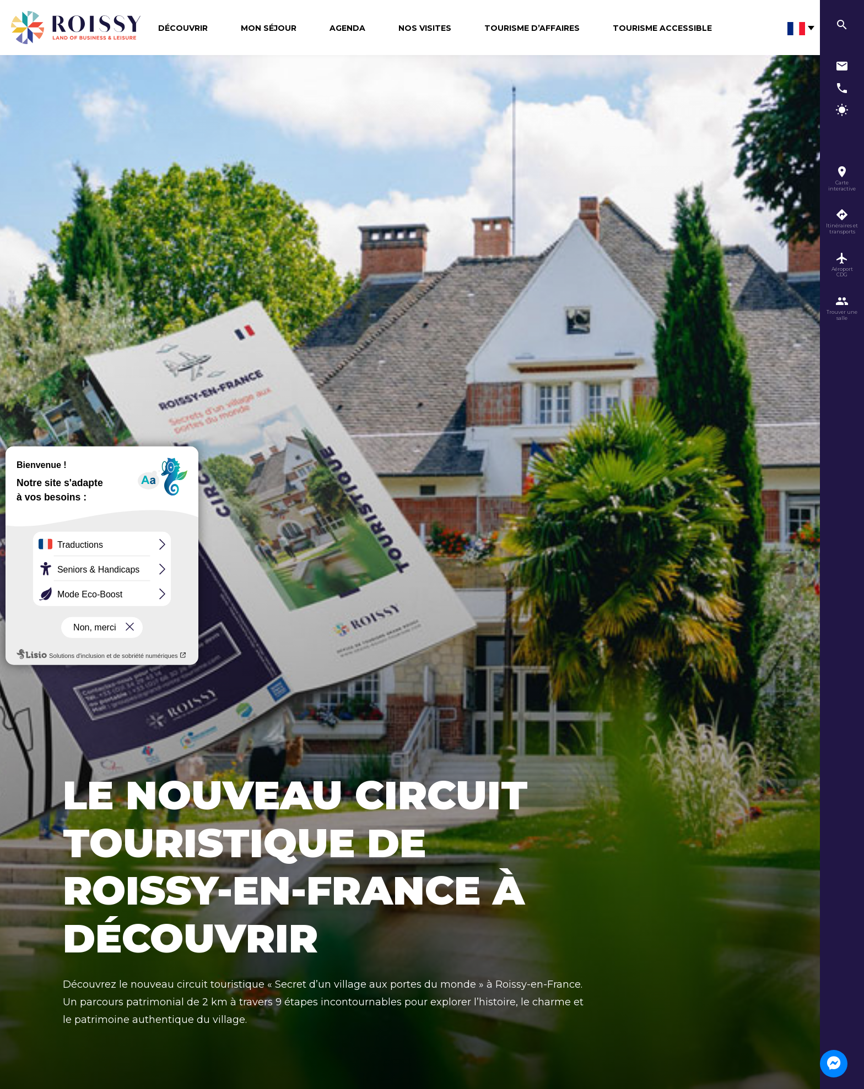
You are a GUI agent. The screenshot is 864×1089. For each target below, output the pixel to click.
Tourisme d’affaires (532, 28)
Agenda (347, 28)
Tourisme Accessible (662, 28)
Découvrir (183, 28)
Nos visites (424, 28)
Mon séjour (268, 28)
